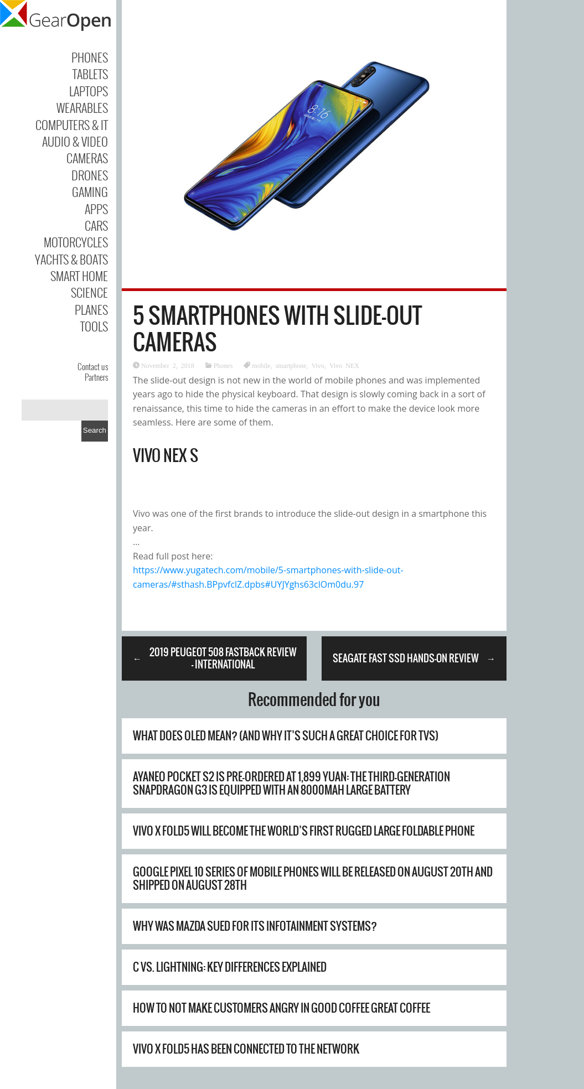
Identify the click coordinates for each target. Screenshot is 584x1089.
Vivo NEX (344, 365)
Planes (91, 309)
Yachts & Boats (71, 259)
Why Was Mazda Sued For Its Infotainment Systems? (255, 926)
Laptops (88, 91)
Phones (89, 57)
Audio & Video (75, 141)
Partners (96, 377)
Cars (96, 225)
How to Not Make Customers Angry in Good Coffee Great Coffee (281, 1008)
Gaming (90, 191)
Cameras (87, 158)
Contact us (92, 366)
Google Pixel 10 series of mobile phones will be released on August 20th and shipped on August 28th (313, 878)
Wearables (82, 107)
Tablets (90, 73)
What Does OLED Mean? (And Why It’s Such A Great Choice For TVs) (285, 735)
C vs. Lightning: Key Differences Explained (230, 967)
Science (89, 292)
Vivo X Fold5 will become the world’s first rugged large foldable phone (303, 830)
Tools (94, 326)
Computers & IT (71, 124)
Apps (96, 208)
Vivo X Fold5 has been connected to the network (246, 1048)
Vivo (318, 365)
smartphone (291, 365)
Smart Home (79, 275)
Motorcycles (76, 242)
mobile (261, 365)
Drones (89, 175)
